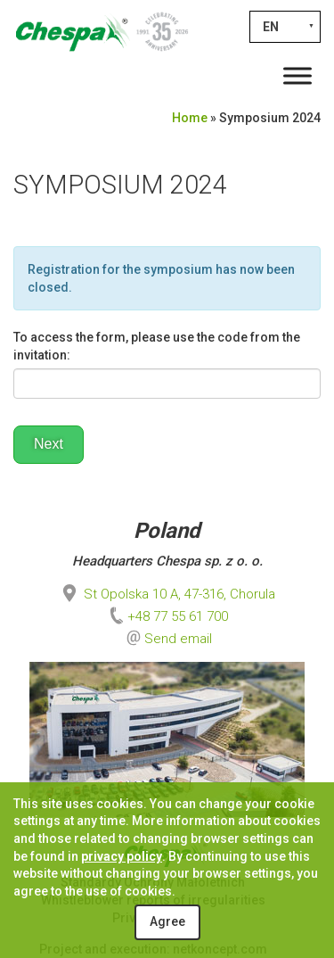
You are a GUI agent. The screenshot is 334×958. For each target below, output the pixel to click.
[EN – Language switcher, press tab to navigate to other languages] (285, 27)
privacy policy (121, 856)
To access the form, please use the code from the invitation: (156, 346)
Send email (178, 639)
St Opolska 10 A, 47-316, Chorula (167, 594)
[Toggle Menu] (297, 75)
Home (190, 118)
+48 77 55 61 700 (167, 616)
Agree (167, 921)
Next (48, 443)
